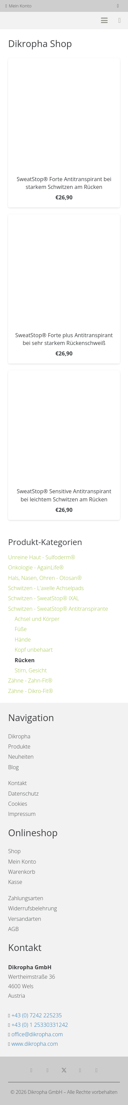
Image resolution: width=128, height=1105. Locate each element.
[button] (104, 20)
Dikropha (19, 736)
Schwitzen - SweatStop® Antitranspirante (58, 608)
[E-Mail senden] (31, 1070)
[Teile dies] (48, 1070)
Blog (13, 767)
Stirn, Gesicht (31, 670)
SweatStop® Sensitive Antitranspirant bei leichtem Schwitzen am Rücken (64, 495)
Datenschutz (23, 793)
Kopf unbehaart (33, 649)
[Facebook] (118, 6)
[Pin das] (96, 1070)
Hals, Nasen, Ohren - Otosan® (45, 578)
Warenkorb (21, 871)
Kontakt (17, 783)
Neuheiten (21, 756)
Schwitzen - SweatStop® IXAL (43, 598)
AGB (13, 929)
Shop (14, 851)
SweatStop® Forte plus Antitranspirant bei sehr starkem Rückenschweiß (64, 339)
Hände (23, 639)
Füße (21, 629)
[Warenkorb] (119, 20)
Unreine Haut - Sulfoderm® (41, 557)
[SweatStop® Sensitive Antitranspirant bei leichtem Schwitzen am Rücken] (64, 426)
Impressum (22, 814)
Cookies (17, 803)
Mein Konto (22, 861)
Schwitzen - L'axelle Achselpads (46, 588)
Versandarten (24, 919)
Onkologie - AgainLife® (36, 567)
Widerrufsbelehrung (32, 908)
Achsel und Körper (37, 619)
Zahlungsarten (25, 898)
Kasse (15, 882)
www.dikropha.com (35, 1043)
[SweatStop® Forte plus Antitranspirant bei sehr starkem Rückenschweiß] (64, 270)
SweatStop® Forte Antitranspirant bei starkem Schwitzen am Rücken (64, 183)
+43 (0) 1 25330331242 (40, 1024)
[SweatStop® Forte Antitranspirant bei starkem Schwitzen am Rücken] (64, 114)
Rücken (25, 660)
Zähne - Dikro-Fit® (30, 691)
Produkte (19, 746)
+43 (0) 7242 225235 (37, 1015)
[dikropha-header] (30, 20)
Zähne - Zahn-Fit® (30, 680)
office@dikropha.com (37, 1034)
